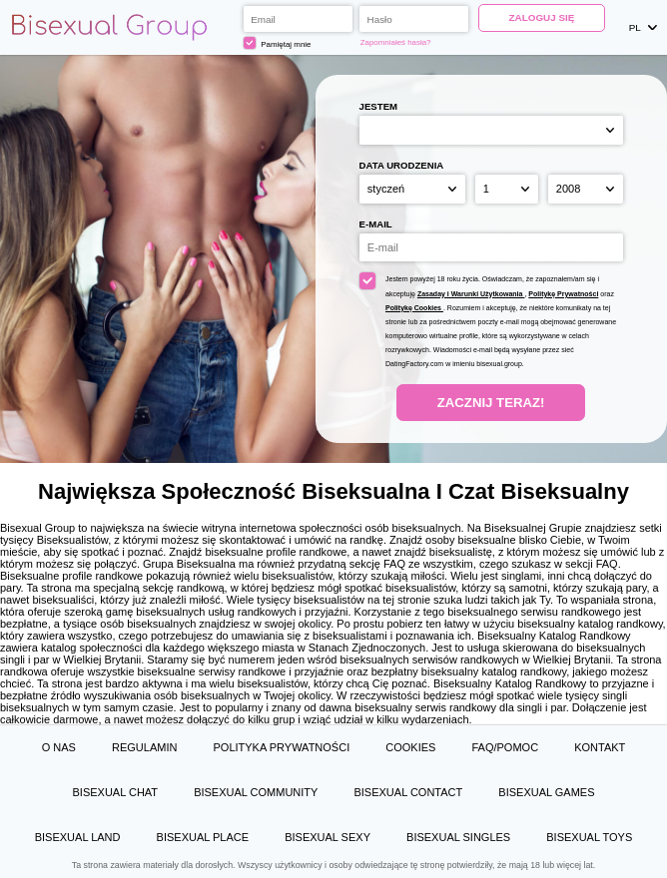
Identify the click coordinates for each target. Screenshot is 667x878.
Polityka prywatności (281, 747)
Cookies (410, 747)
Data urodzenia (401, 165)
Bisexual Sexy (327, 837)
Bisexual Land (78, 837)
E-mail (375, 224)
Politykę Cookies (414, 307)
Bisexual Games (546, 792)
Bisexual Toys (589, 837)
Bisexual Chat (115, 792)
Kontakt (599, 747)
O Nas (59, 747)
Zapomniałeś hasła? (395, 42)
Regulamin (144, 747)
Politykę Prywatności (563, 293)
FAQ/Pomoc (504, 747)
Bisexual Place (203, 837)
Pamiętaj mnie (278, 43)
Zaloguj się (542, 17)
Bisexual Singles (458, 837)
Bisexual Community (256, 792)
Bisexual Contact (407, 792)
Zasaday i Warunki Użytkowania (471, 293)
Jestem (378, 106)
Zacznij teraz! (491, 402)
